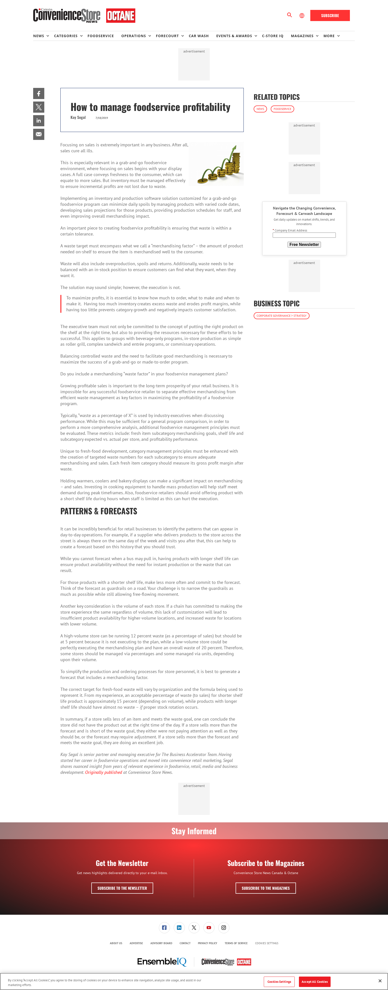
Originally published (103, 772)
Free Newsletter (304, 244)
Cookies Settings (266, 943)
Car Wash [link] (199, 35)
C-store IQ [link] (273, 35)
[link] (38, 93)
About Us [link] (116, 943)
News (260, 109)
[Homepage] (84, 15)
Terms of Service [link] (236, 943)
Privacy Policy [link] (207, 943)
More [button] (329, 35)
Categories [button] (65, 35)
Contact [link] (185, 943)
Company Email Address (290, 230)
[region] (194, 981)
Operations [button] (133, 35)
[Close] (380, 980)
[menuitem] (43, 36)
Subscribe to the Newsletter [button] (122, 888)
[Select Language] (302, 16)
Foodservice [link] (101, 35)
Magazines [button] (302, 35)
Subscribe (330, 15)
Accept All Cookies (315, 982)
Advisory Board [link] (161, 943)
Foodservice (282, 109)
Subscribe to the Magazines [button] (266, 888)
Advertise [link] (136, 943)
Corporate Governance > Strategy (282, 315)
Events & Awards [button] (234, 35)
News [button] (38, 35)
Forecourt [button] (167, 35)
